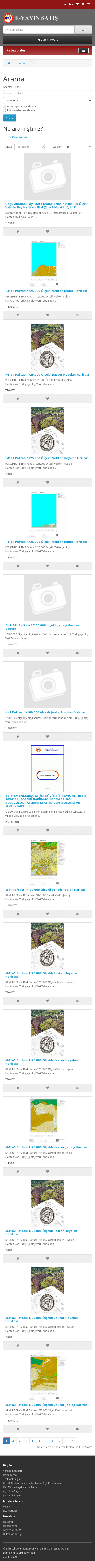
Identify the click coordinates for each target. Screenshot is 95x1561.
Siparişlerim (10, 1526)
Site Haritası (10, 1510)
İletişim (7, 1506)
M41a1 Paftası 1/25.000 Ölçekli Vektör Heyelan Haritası (41, 1062)
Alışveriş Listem (12, 1530)
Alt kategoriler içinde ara (19, 106)
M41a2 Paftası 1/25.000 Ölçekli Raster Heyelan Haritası (41, 1232)
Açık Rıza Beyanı (12, 1491)
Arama (23, 63)
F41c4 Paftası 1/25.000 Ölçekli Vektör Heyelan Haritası (47, 458)
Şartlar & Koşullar (13, 1495)
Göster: (57, 147)
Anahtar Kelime (12, 87)
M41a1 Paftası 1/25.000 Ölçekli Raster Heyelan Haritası (41, 975)
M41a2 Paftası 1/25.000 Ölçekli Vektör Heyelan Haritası (41, 1319)
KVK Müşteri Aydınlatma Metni (20, 1487)
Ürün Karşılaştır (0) (16, 137)
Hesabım (8, 1521)
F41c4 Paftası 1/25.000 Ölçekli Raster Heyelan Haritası (47, 374)
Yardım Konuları (12, 1471)
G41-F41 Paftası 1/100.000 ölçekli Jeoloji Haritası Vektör (42, 627)
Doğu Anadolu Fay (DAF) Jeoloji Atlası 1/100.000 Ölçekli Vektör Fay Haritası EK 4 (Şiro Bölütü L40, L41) (47, 205)
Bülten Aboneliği (12, 1534)
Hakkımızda (10, 1475)
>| (73, 1440)
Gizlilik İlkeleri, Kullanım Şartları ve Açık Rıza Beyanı (32, 1483)
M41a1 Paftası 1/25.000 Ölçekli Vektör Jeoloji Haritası (46, 1147)
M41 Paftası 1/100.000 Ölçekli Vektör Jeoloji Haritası (45, 889)
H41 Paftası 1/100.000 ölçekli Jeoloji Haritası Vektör (45, 712)
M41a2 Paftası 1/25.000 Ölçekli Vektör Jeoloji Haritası (46, 1405)
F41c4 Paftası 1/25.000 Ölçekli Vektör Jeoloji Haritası (46, 542)
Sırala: (8, 147)
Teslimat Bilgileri (12, 1479)
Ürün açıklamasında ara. (19, 110)
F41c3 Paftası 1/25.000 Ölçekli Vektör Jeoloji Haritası (46, 291)
